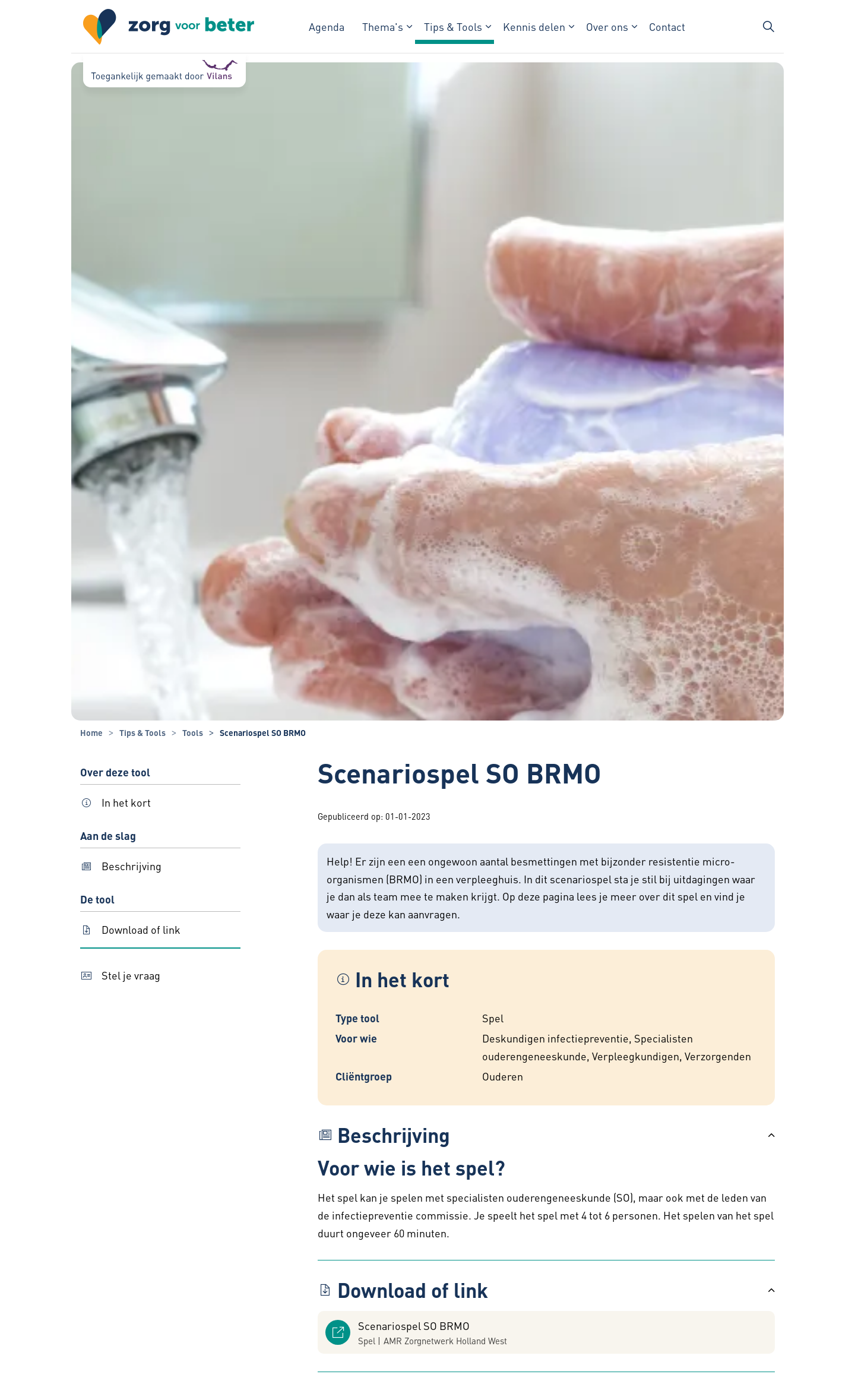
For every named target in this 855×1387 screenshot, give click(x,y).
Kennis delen (534, 26)
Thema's (382, 26)
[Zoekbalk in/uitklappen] (768, 27)
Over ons (607, 26)
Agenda (326, 26)
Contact (667, 26)
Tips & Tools (453, 26)
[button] (546, 1135)
